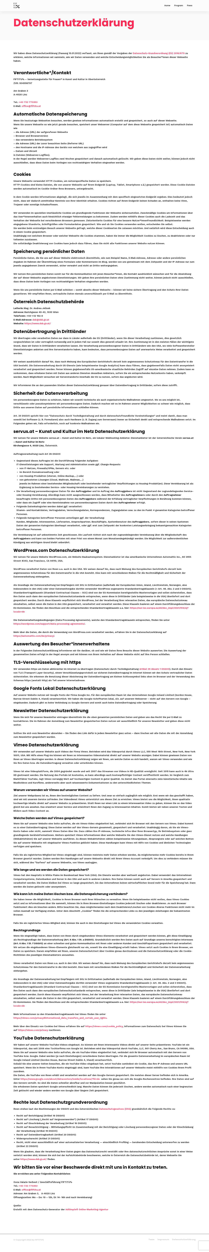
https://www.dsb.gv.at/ (37, 329)
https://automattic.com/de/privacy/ (33, 641)
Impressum (163, 1245)
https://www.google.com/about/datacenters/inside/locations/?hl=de (60, 1084)
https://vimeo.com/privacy (33, 1035)
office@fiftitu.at (31, 111)
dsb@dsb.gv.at (40, 325)
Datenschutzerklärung (184, 1245)
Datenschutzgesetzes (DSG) (115, 1114)
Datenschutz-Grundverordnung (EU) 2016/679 (159, 59)
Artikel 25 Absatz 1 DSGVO (154, 674)
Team (152, 1245)
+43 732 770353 (28, 108)
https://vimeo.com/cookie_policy (104, 1032)
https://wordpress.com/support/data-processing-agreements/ (49, 629)
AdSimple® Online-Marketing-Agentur (86, 1215)
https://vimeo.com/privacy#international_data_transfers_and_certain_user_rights (60, 1023)
